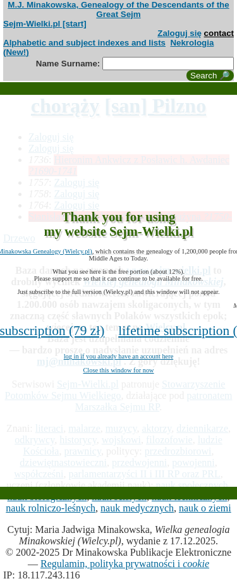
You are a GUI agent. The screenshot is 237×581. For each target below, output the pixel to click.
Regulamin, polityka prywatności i (124, 563)
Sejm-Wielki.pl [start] (45, 23)
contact (219, 33)
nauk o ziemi (205, 508)
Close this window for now (118, 370)
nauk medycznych (137, 508)
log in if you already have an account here (118, 356)
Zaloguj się (179, 33)
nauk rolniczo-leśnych (50, 508)
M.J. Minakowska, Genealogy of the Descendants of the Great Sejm (118, 9)
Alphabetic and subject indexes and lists (84, 42)
